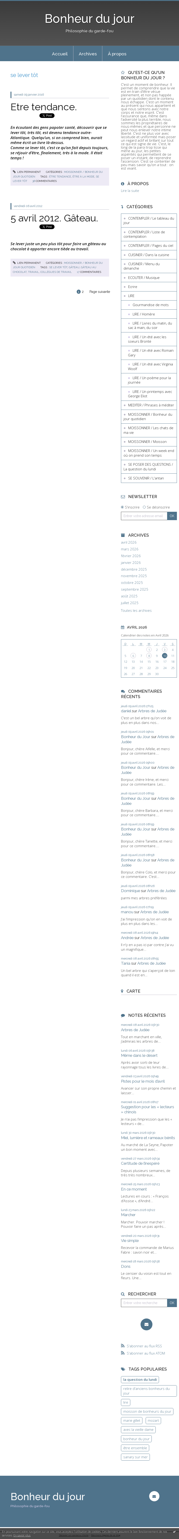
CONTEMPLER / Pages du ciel (150, 245)
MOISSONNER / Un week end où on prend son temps (149, 453)
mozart (153, 1420)
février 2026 (131, 556)
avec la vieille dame (138, 1429)
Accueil (60, 53)
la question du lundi (140, 1379)
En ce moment (134, 1189)
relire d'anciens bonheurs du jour (146, 1390)
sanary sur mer (135, 1457)
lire (125, 1402)
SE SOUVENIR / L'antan (146, 478)
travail (33, 272)
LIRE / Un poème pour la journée (149, 380)
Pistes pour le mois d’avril (143, 1081)
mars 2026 (129, 549)
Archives (88, 53)
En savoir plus (22, 1535)
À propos (117, 53)
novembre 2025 (134, 576)
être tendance (60, 176)
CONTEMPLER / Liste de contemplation (144, 234)
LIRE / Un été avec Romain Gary (151, 352)
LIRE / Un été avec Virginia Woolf (150, 366)
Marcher (128, 1214)
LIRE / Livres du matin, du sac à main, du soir (150, 325)
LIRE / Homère (144, 314)
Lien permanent (27, 172)
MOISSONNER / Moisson (147, 441)
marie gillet (131, 1420)
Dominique (130, 890)
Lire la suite (130, 190)
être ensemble (135, 1447)
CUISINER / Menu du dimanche (142, 266)
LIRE (131, 295)
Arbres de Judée (152, 711)
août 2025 (129, 596)
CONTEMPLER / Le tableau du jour (149, 220)
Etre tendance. (43, 107)
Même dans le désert (139, 1055)
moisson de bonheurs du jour (147, 1411)
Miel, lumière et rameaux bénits (148, 1137)
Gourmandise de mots (151, 304)
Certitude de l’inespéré (140, 1163)
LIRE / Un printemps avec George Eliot (150, 393)
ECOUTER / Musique (144, 277)
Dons (126, 1266)
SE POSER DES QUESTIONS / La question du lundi (148, 466)
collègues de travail (56, 272)
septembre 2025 (134, 589)
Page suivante (100, 292)
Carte (133, 991)
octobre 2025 (132, 582)
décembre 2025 (134, 569)
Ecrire (132, 286)
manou (127, 912)
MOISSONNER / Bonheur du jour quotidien (148, 416)
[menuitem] (60, 53)
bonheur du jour (136, 1438)
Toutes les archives (136, 610)
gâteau (74, 267)
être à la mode (83, 176)
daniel (126, 711)
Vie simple (130, 1240)
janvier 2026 (131, 562)
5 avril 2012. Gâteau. (54, 218)
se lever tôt (58, 267)
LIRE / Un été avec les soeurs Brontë (147, 339)
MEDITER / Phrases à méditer (151, 405)
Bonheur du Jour (135, 736)
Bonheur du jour (89, 19)
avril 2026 (129, 542)
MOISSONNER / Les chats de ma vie (148, 430)
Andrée (127, 937)
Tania (125, 963)
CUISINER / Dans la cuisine (148, 254)
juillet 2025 (129, 603)
